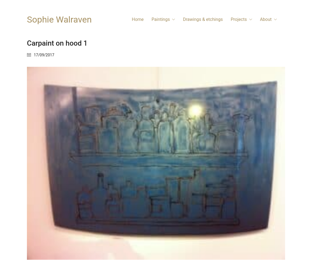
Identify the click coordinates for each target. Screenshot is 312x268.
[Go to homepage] (59, 20)
